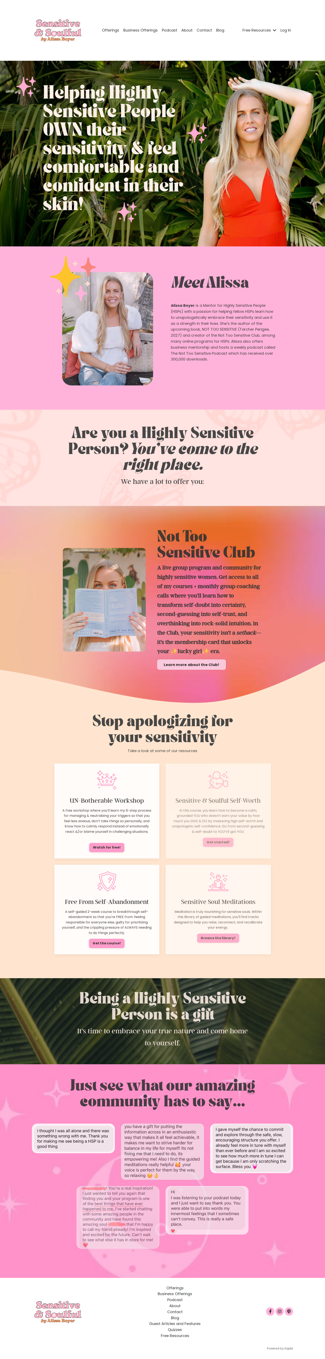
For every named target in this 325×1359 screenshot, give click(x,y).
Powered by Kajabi (280, 1348)
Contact (204, 30)
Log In (285, 30)
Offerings (110, 30)
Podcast (169, 30)
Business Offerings (140, 30)
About (187, 30)
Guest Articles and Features (175, 1323)
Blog (220, 30)
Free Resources (259, 30)
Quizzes (175, 1329)
